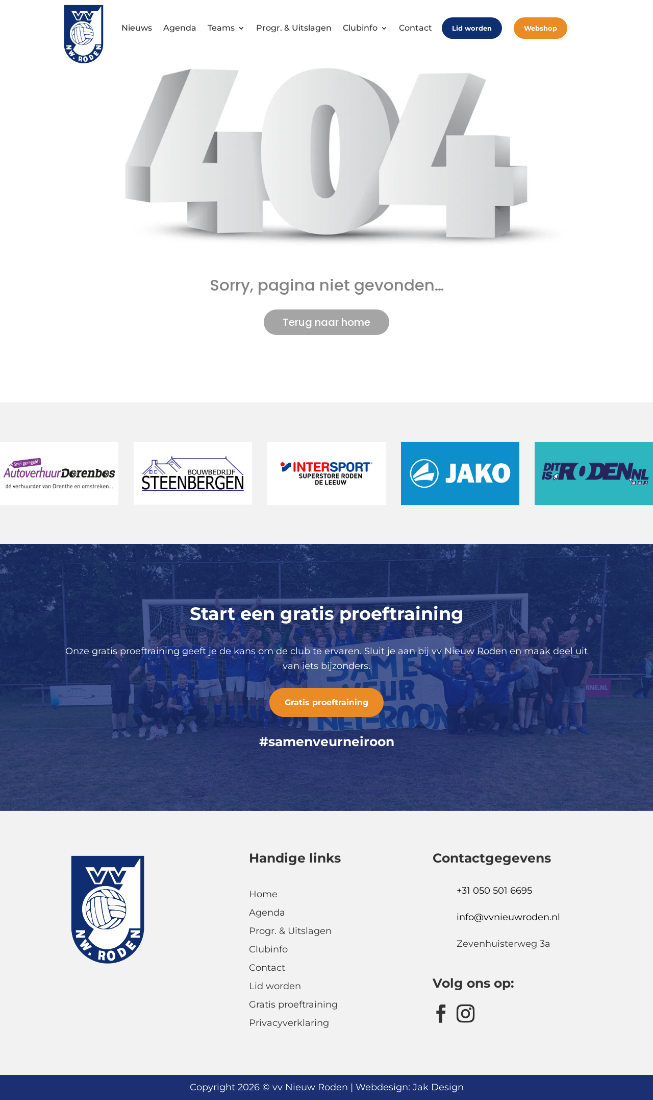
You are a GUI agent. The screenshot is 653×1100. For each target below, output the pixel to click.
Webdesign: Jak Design (410, 1087)
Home (263, 894)
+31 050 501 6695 (494, 890)
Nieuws (136, 28)
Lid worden (472, 28)
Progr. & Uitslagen (294, 28)
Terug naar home (326, 322)
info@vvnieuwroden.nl (508, 917)
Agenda (179, 28)
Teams (221, 28)
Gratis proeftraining (326, 702)
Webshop (540, 28)
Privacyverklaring (289, 1023)
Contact (415, 28)
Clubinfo (360, 28)
